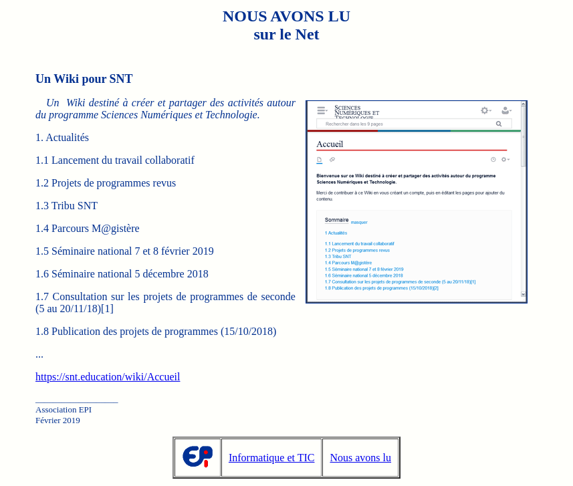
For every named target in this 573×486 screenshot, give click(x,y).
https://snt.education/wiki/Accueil (107, 376)
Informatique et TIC (272, 457)
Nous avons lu (360, 457)
